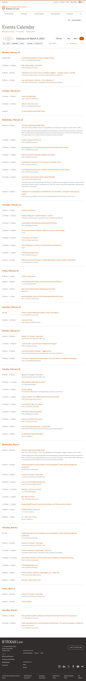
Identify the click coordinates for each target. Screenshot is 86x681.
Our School (71, 14)
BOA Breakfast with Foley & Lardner (33, 382)
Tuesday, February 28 (11, 369)
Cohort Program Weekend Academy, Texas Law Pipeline (40, 312)
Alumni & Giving (56, 14)
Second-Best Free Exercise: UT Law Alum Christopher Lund (41, 162)
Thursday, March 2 (10, 527)
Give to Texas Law (76, 647)
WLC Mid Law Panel (28, 497)
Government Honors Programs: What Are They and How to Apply (43, 230)
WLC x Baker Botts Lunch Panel (32, 65)
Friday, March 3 (8, 588)
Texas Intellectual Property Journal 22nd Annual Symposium (42, 281)
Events (25, 667)
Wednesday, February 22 (12, 119)
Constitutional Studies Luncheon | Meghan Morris (38, 58)
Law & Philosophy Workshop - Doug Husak (36, 426)
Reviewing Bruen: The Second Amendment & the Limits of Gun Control (45, 147)
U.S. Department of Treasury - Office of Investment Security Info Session (46, 169)
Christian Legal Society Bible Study (33, 125)
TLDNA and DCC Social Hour (31, 509)
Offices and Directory (8, 656)
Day (4, 43)
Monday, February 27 (11, 330)
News (24, 665)
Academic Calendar (8, 32)
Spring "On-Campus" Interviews (32, 336)
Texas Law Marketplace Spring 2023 (33, 482)
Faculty (62, 2)
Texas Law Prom (27, 320)
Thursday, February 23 (11, 204)
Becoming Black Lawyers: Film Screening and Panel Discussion (42, 296)
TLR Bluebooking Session (30, 252)
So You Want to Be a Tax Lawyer (32, 404)
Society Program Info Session (31, 140)
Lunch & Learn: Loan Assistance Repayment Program (39, 344)
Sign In (81, 2)
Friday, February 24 (10, 270)
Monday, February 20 (11, 52)
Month (22, 43)
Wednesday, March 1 (11, 444)
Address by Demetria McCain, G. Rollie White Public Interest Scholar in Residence (48, 260)
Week (8, 43)
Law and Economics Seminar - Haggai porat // (37, 351)
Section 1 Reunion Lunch (30, 104)
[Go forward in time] (13, 38)
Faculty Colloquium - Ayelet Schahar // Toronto (37, 216)
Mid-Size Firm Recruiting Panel (32, 412)
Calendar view (38, 43)
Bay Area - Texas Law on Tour (31, 580)
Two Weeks (15, 43)
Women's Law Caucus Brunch (31, 489)
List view (30, 43)
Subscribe (20, 32)
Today (8, 39)
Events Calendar (76, 20)
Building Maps (6, 662)
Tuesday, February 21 (11, 90)
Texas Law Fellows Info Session (32, 419)
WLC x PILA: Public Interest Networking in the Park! (38, 289)
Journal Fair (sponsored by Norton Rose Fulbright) (38, 177)
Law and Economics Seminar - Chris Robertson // (38, 80)
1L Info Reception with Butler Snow (33, 111)
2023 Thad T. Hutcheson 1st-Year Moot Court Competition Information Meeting (48, 558)
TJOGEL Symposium (28, 210)
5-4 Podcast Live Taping (29, 238)
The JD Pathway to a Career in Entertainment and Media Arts (42, 245)
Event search (30, 32)
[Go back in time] (3, 38)
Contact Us (5, 665)
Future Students (10, 14)
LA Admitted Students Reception (32, 434)
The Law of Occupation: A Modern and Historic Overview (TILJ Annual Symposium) (49, 616)
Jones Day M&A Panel (29, 96)
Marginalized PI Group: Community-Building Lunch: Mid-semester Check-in (46, 504)
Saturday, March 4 (9, 610)
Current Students (40, 14)
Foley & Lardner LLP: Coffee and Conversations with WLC (40, 397)
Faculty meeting (27, 389)
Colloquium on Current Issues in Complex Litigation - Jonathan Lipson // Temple (48, 73)
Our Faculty (25, 14)
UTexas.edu (5, 2)
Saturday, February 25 (11, 307)
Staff (67, 2)
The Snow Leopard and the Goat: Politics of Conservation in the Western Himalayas (49, 358)
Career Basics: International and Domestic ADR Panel (39, 223)
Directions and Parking (8, 659)
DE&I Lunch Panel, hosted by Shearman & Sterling (38, 155)
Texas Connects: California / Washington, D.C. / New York (40, 572)
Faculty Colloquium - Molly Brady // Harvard (36, 550)
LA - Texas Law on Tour (29, 517)
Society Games (26, 601)
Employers (73, 2)
